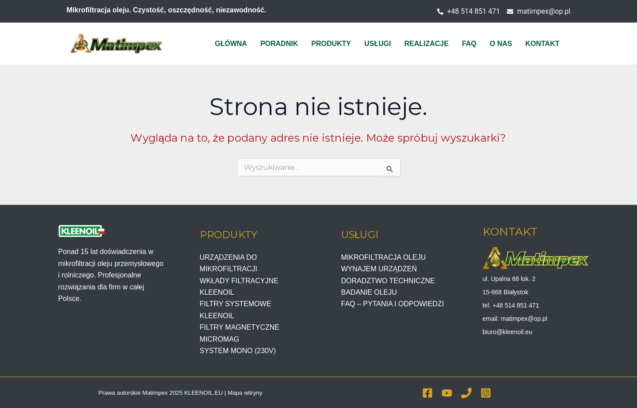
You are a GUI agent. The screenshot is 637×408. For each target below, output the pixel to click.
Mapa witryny (245, 392)
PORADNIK (279, 43)
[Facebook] (427, 393)
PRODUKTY (331, 43)
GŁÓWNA (231, 43)
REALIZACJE (426, 43)
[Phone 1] (466, 393)
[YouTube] (447, 393)
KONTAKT (542, 43)
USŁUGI (377, 43)
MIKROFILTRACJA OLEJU (383, 257)
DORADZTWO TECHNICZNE (388, 281)
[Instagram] (486, 393)
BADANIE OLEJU (369, 292)
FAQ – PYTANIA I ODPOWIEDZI (392, 304)
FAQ (469, 43)
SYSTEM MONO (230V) (238, 350)
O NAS (501, 43)
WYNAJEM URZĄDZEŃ (379, 269)
